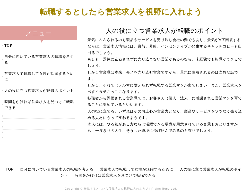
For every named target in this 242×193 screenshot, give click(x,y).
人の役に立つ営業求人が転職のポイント (39, 90)
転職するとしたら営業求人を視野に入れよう (121, 11)
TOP (8, 45)
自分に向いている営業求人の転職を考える (39, 59)
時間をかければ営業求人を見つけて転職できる (39, 104)
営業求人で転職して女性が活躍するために (39, 76)
